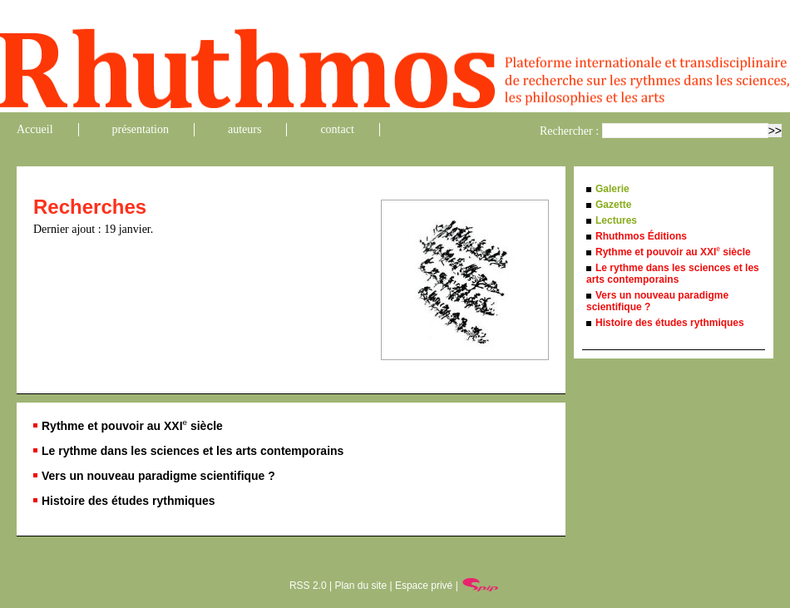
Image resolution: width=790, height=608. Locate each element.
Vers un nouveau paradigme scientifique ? (158, 475)
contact (336, 129)
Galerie (612, 189)
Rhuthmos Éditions (641, 236)
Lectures (616, 220)
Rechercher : (569, 131)
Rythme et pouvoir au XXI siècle (132, 426)
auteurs (244, 129)
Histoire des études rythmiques (128, 500)
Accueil (35, 129)
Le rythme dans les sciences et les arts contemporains (192, 450)
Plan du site (360, 585)
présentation (140, 129)
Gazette (613, 204)
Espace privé (423, 585)
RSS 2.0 (308, 585)
